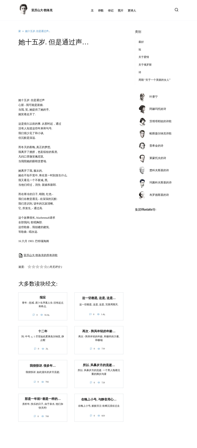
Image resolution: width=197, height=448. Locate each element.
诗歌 (101, 10)
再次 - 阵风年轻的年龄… (98, 331)
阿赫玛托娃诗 (157, 108)
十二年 (42, 331)
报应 (43, 297)
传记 (110, 10)
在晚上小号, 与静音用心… (98, 399)
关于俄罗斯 (145, 64)
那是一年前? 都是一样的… (43, 399)
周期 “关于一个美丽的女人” (154, 79)
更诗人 (132, 10)
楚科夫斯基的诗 (159, 170)
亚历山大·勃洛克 (41, 10)
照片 (120, 10)
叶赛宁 (153, 96)
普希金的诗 (156, 145)
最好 (141, 41)
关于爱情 (144, 57)
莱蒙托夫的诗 (157, 158)
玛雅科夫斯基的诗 (160, 182)
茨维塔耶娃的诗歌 (160, 121)
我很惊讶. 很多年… (43, 365)
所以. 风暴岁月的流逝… (99, 365)
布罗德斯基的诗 (159, 194)
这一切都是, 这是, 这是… (99, 298)
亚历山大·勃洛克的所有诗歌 (41, 255)
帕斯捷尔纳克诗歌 (160, 133)
